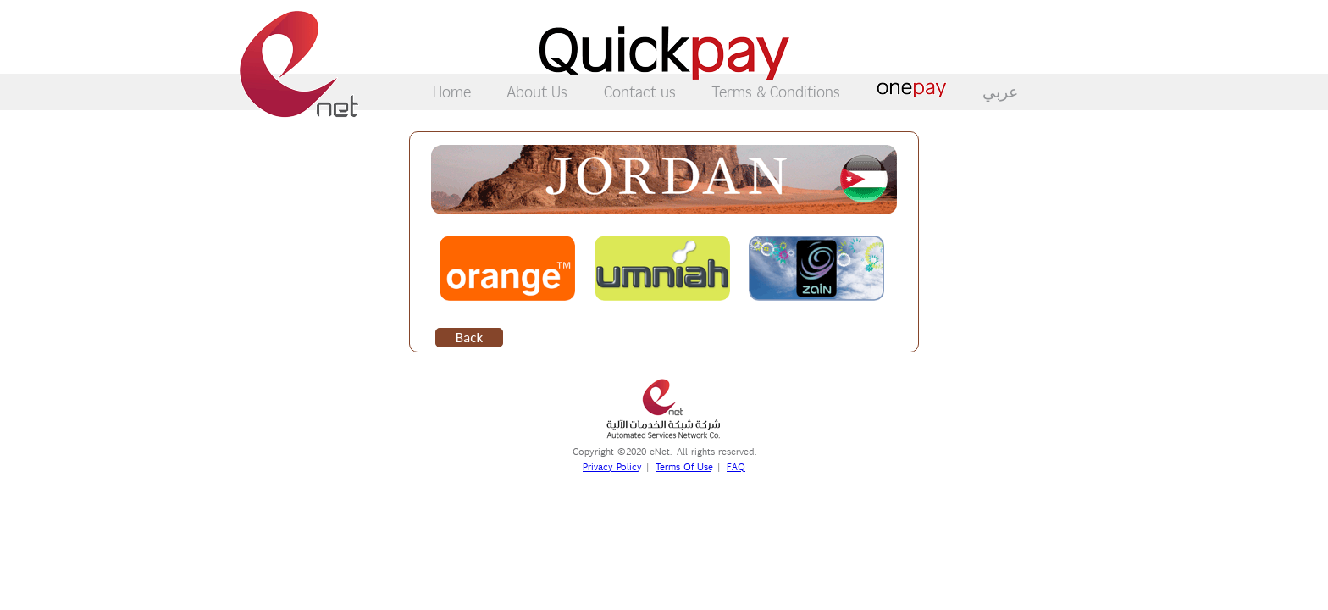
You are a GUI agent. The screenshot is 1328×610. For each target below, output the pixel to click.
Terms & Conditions (775, 91)
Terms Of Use (683, 467)
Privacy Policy (611, 467)
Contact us (640, 91)
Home (452, 91)
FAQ (736, 467)
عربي (1000, 91)
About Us (536, 91)
